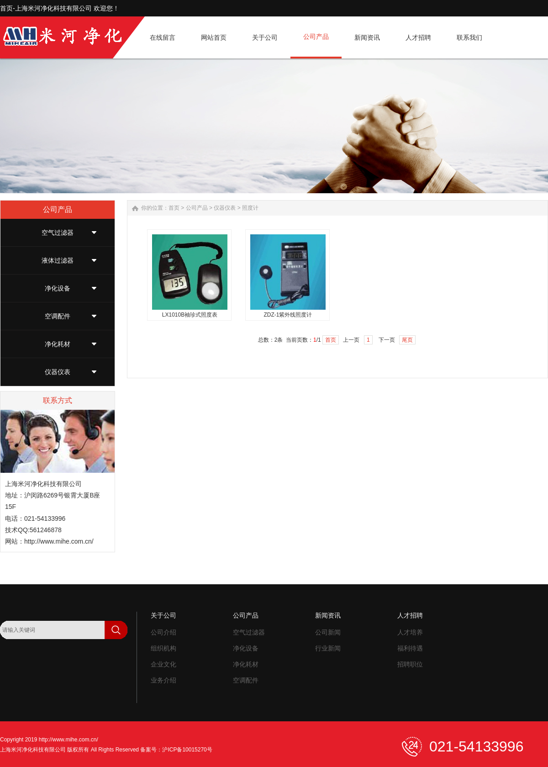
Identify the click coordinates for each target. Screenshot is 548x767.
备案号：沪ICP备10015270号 (176, 749)
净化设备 (57, 288)
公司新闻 (328, 632)
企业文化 (163, 664)
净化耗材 (57, 344)
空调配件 (57, 316)
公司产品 (197, 208)
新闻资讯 (328, 615)
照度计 (250, 208)
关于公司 (163, 615)
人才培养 (410, 632)
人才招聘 (410, 615)
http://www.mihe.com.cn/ (59, 541)
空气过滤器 (58, 232)
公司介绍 (163, 632)
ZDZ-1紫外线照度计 (288, 315)
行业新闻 (328, 648)
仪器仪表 (57, 372)
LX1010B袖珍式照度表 (189, 315)
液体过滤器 (58, 260)
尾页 (407, 340)
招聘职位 (410, 664)
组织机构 (163, 648)
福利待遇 (410, 648)
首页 (174, 208)
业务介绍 (163, 680)
